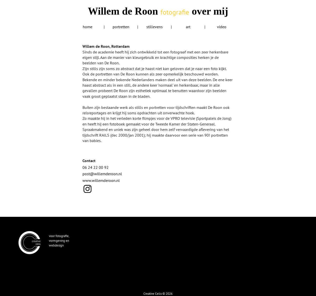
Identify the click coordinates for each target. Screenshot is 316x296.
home (87, 26)
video (221, 26)
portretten (121, 26)
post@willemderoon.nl (102, 173)
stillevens (154, 26)
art (188, 26)
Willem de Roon (138, 11)
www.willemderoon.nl (101, 180)
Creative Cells (152, 294)
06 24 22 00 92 (95, 167)
